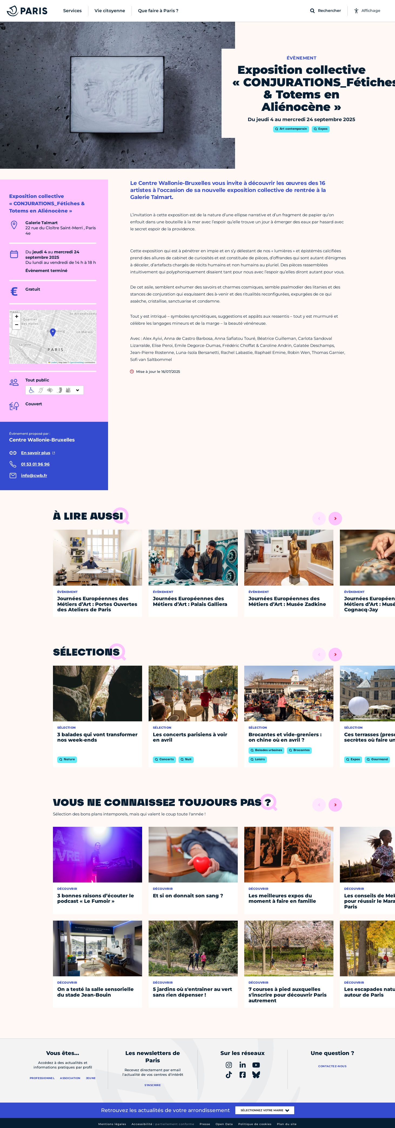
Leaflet (52, 362)
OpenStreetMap (77, 362)
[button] (53, 332)
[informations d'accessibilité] (54, 390)
